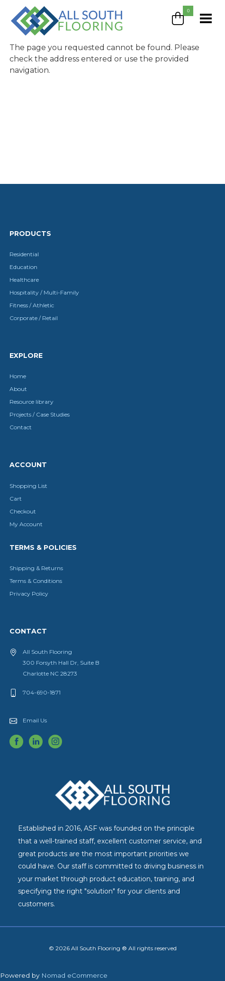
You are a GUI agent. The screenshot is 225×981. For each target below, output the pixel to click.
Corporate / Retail (33, 317)
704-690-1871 (42, 692)
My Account (26, 524)
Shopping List (28, 485)
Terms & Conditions (35, 580)
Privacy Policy (28, 593)
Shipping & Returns (36, 568)
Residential (24, 254)
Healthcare (24, 279)
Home (17, 376)
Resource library (31, 401)
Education (23, 266)
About (18, 388)
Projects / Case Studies (39, 414)
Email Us (35, 720)
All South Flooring (44, 36)
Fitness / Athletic (31, 305)
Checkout (22, 511)
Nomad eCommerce (74, 975)
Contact (20, 427)
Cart (15, 498)
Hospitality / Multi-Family (44, 292)
